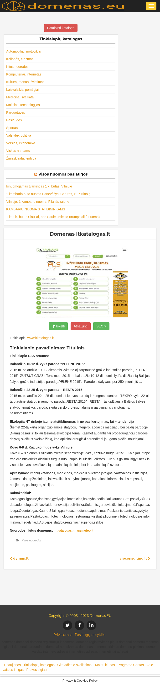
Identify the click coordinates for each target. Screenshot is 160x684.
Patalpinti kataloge (60, 28)
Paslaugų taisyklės (90, 635)
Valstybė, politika (18, 135)
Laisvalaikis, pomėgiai (22, 89)
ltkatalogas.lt (65, 530)
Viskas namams (18, 151)
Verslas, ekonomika (20, 143)
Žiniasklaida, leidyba (21, 158)
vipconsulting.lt (135, 558)
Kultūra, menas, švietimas (25, 82)
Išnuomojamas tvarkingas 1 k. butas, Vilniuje (39, 186)
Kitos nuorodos (17, 67)
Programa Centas (131, 665)
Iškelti (58, 326)
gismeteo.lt (85, 530)
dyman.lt (19, 558)
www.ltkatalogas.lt (40, 338)
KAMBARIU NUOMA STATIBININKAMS (35, 209)
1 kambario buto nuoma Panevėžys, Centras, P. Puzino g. (49, 194)
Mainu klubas (105, 665)
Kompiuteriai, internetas (23, 74)
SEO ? (101, 326)
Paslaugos (14, 120)
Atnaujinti (81, 326)
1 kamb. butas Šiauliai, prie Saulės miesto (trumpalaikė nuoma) (53, 217)
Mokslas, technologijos (23, 105)
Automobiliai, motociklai (23, 51)
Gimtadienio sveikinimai (74, 665)
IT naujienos (12, 665)
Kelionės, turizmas (19, 59)
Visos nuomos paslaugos (63, 174)
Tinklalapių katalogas (38, 665)
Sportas (12, 128)
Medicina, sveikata (20, 97)
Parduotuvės (15, 112)
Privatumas (62, 635)
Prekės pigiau (36, 670)
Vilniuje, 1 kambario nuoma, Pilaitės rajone (37, 201)
